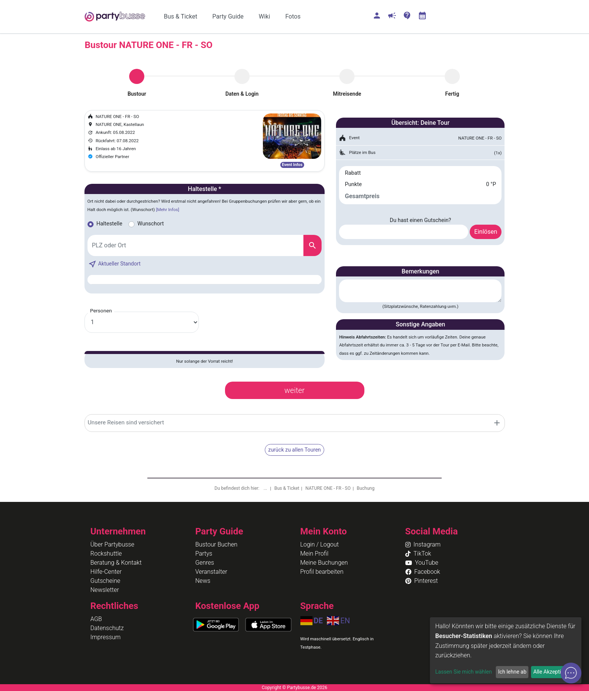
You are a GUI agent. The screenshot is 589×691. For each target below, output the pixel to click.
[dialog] (505, 650)
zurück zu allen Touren (294, 450)
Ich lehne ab (512, 672)
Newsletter (105, 589)
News (203, 580)
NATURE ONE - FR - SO (327, 488)
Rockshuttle (106, 553)
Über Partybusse (112, 544)
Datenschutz (107, 628)
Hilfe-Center (106, 571)
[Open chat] (571, 673)
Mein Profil (314, 553)
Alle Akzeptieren (552, 672)
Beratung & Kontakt (116, 562)
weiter (294, 390)
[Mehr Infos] (167, 209)
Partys (203, 553)
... (266, 488)
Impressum (106, 637)
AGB (96, 619)
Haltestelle (109, 223)
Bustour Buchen (216, 544)
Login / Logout (319, 544)
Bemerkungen (420, 271)
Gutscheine (105, 580)
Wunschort (150, 223)
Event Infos (292, 164)
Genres (204, 562)
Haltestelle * (204, 189)
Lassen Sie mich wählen (463, 672)
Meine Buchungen (324, 562)
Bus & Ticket (286, 488)
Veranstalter (211, 571)
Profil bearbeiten (322, 571)
